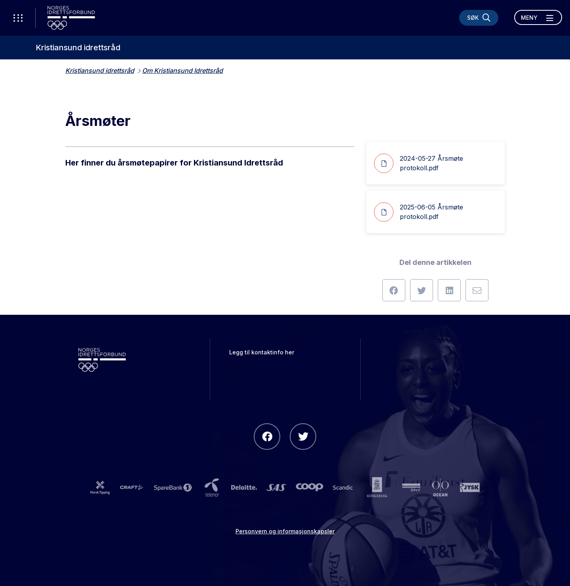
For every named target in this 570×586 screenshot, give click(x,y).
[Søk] (478, 18)
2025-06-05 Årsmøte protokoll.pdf (418, 212)
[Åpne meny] (538, 17)
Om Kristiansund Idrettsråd (182, 70)
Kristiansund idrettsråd (78, 47)
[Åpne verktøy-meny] (18, 18)
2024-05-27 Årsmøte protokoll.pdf (418, 163)
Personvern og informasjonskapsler (285, 531)
